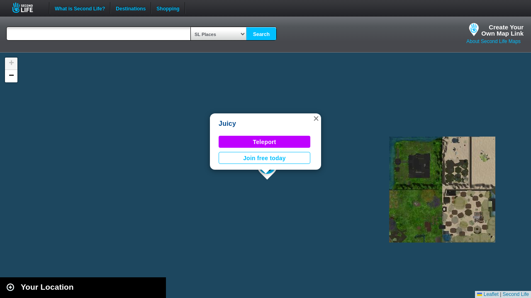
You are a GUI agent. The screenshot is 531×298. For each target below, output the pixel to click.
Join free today (264, 158)
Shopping (167, 8)
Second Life (27, 7)
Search (261, 34)
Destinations (131, 8)
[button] (316, 118)
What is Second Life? (80, 8)
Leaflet (487, 294)
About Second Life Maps (493, 41)
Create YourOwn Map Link (502, 30)
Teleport (264, 142)
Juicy (227, 123)
